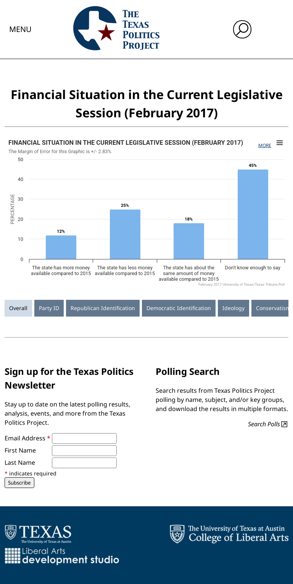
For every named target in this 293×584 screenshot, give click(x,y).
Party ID (49, 308)
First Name (20, 450)
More (264, 145)
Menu (20, 29)
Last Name (20, 462)
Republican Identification (103, 308)
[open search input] (242, 29)
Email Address (27, 438)
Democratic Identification (178, 308)
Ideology (233, 308)
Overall (18, 308)
